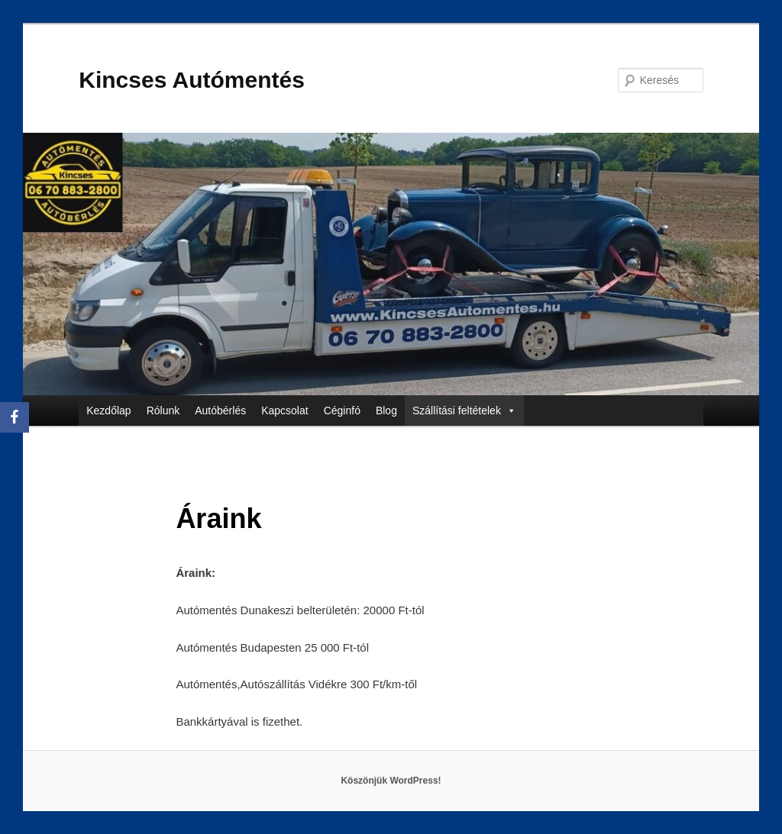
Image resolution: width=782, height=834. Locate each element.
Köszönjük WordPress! (391, 780)
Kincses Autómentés (192, 79)
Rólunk (163, 410)
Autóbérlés (220, 410)
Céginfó (342, 410)
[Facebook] (14, 417)
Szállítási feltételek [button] (464, 410)
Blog (386, 410)
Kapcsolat (284, 410)
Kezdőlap (108, 410)
